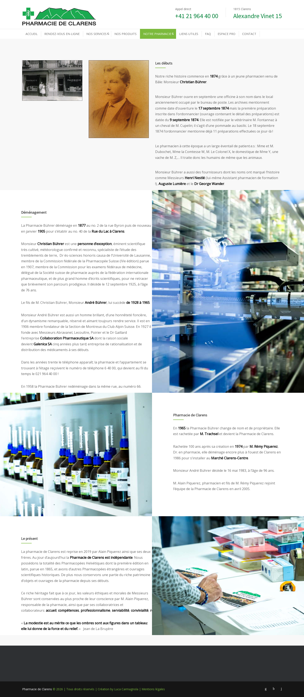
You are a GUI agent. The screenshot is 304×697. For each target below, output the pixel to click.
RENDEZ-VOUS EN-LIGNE (62, 34)
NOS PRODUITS (125, 34)
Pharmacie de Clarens (37, 689)
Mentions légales (153, 689)
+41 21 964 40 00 (196, 16)
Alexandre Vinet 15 (257, 16)
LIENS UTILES (188, 34)
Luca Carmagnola (126, 689)
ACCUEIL (32, 34)
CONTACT (249, 34)
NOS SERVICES (96, 34)
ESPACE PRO (226, 34)
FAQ (208, 34)
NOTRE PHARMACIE (157, 34)
